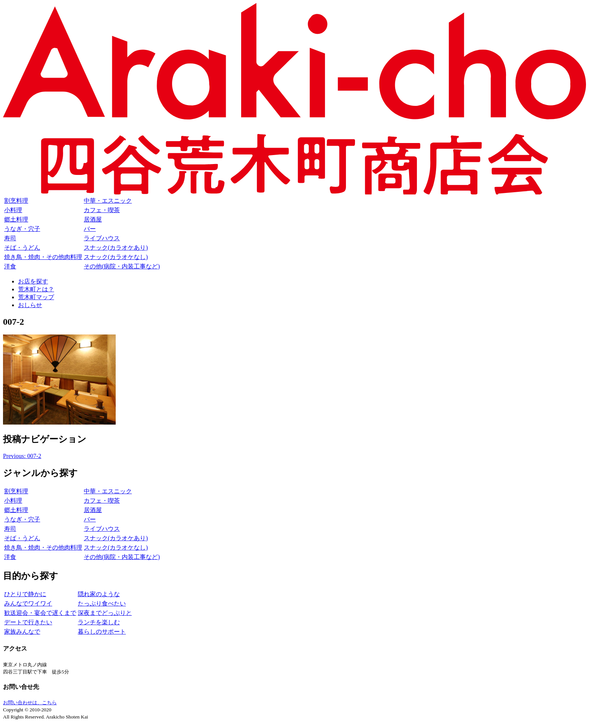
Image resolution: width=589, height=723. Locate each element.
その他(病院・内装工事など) (122, 266)
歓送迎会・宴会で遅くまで (40, 613)
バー (90, 229)
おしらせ (30, 305)
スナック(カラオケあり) (116, 247)
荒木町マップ (36, 297)
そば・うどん (22, 247)
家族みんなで (22, 631)
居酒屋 (93, 219)
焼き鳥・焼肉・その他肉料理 (43, 257)
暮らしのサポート (102, 631)
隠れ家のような (99, 594)
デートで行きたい (28, 622)
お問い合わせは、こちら (30, 702)
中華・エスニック (108, 200)
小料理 (13, 210)
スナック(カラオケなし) (116, 257)
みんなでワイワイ (28, 603)
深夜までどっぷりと (105, 613)
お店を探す (33, 281)
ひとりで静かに (25, 594)
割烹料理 (16, 200)
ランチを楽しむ (99, 622)
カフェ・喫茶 (102, 210)
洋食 (10, 266)
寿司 (10, 238)
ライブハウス (102, 238)
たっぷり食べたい (102, 603)
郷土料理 (16, 219)
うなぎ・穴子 (22, 229)
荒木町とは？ (36, 289)
